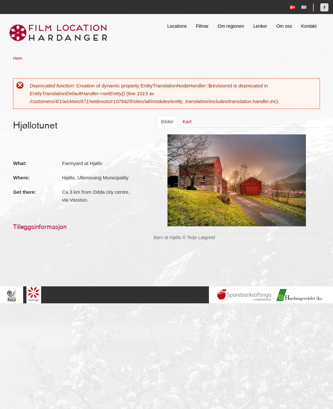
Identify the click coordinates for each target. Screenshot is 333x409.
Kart (187, 121)
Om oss (284, 26)
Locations (177, 26)
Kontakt (309, 26)
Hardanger (33, 294)
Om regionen (231, 26)
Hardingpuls (12, 296)
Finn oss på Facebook (324, 7)
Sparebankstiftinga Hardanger (244, 295)
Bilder (167, 121)
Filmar (202, 26)
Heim (17, 58)
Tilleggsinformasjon (40, 227)
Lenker (260, 26)
